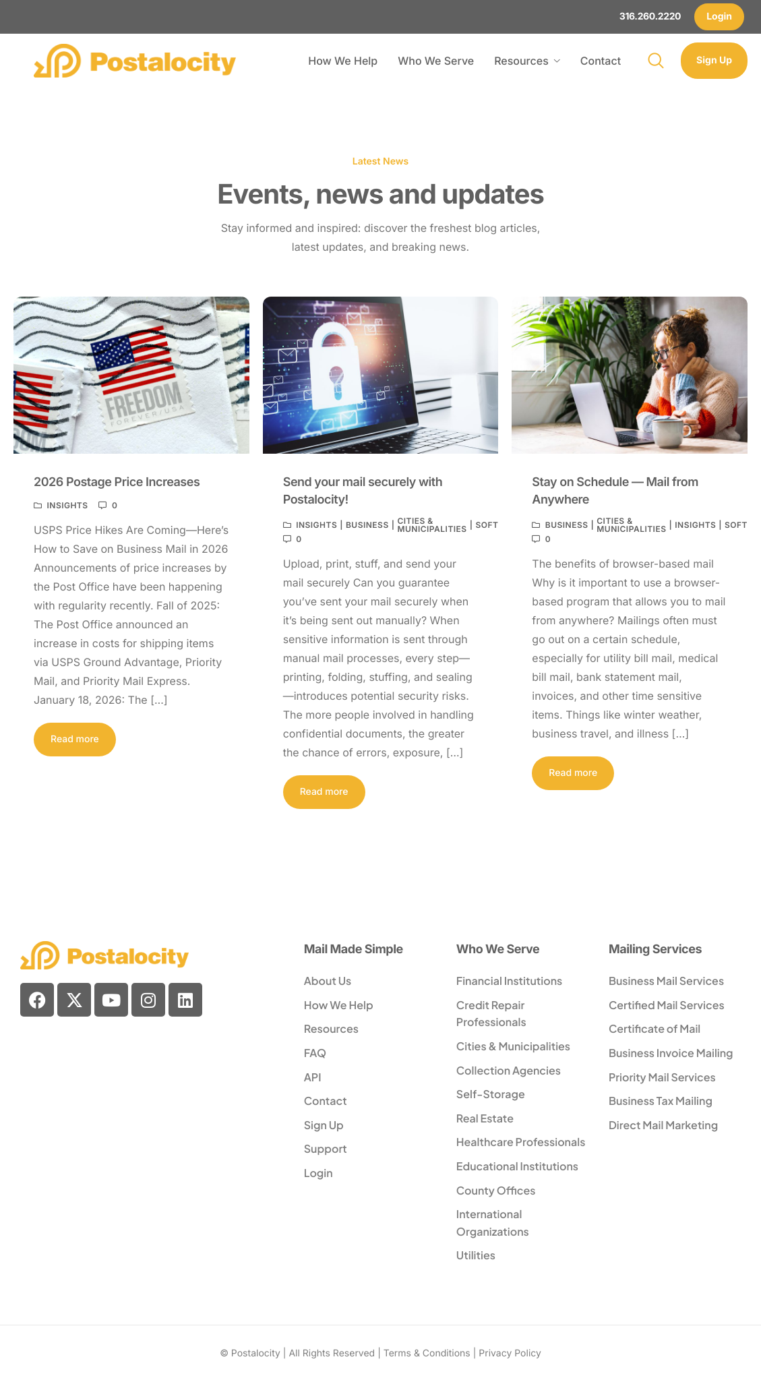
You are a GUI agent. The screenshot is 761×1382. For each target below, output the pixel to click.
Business (367, 525)
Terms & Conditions (427, 1353)
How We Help (342, 60)
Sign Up (714, 60)
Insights (67, 506)
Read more (75, 739)
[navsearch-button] (656, 60)
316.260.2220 (650, 16)
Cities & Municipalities (431, 525)
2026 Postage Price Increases (117, 482)
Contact (600, 60)
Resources (527, 60)
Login (719, 16)
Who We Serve (436, 60)
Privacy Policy (510, 1353)
